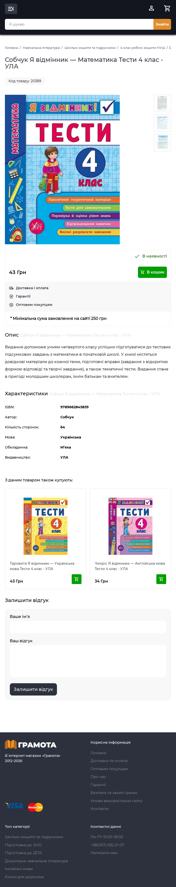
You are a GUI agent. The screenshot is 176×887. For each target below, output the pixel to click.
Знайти (162, 24)
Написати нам (104, 852)
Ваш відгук (88, 658)
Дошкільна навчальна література (36, 861)
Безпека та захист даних (114, 792)
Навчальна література (41, 48)
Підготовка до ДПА (23, 852)
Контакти (99, 808)
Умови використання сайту (116, 800)
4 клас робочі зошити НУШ (142, 48)
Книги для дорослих (24, 876)
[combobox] (79, 24)
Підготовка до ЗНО (23, 845)
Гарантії (23, 296)
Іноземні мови (19, 868)
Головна (11, 48)
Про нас (98, 776)
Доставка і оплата (32, 288)
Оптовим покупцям (34, 304)
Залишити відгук (33, 689)
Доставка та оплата (109, 760)
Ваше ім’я (88, 623)
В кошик (152, 272)
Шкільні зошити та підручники (90, 48)
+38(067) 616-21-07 (107, 845)
